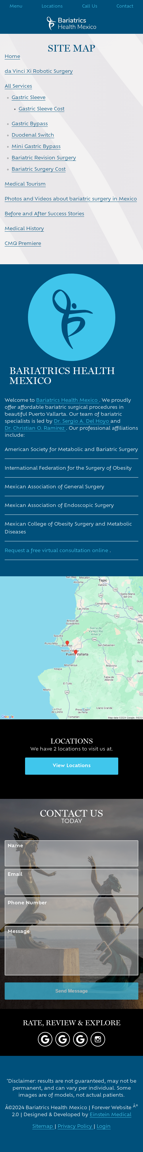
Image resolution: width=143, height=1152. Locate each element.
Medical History (24, 229)
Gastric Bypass (30, 124)
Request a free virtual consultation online (57, 551)
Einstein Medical (110, 1115)
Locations (52, 7)
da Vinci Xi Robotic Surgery (39, 71)
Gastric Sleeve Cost (41, 109)
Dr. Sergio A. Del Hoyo (82, 421)
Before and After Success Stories (44, 214)
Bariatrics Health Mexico (67, 400)
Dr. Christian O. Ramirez (35, 428)
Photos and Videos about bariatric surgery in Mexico (71, 199)
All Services (18, 86)
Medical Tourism (25, 184)
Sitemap (43, 1126)
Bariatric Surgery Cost (39, 169)
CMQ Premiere (23, 244)
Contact (124, 7)
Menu (16, 7)
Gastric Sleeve (28, 98)
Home (12, 56)
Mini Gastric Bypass (36, 147)
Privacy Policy (75, 1126)
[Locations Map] (71, 648)
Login (104, 1126)
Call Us (89, 7)
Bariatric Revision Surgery (44, 158)
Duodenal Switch (33, 135)
